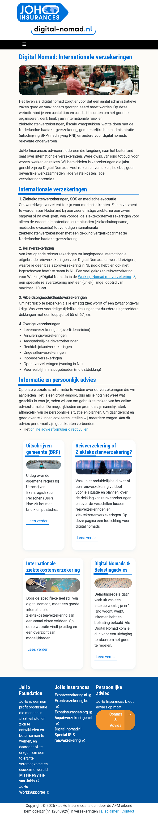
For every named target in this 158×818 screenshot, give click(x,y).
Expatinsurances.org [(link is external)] (73, 712)
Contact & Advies (115, 720)
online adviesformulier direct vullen (59, 429)
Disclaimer (110, 811)
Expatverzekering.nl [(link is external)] (73, 695)
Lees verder (38, 521)
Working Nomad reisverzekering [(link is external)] (106, 276)
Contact (128, 811)
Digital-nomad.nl (68, 729)
